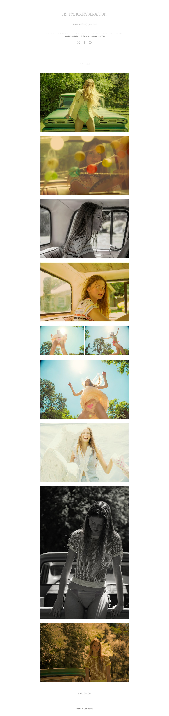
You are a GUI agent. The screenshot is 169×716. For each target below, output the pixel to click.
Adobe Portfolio (88, 708)
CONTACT (102, 36)
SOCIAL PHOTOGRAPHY (99, 34)
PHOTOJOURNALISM (71, 36)
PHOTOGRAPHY (51, 34)
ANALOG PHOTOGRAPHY (89, 36)
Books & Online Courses (65, 34)
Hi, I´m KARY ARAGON (84, 14)
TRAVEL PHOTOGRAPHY (81, 34)
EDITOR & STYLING (116, 34)
